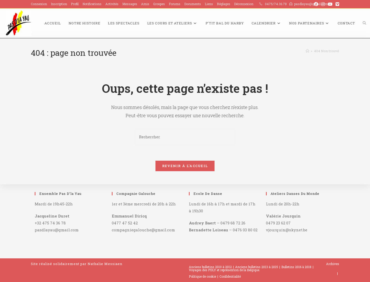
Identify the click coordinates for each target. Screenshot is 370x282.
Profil (75, 4)
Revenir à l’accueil (185, 165)
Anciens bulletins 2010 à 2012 (210, 267)
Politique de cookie (202, 276)
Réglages (223, 4)
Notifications (91, 4)
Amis (145, 4)
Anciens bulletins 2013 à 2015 (256, 267)
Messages (129, 4)
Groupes (159, 4)
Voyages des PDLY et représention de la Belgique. (224, 270)
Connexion (39, 4)
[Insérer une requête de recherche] (185, 137)
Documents (192, 4)
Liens (209, 4)
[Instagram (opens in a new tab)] (323, 4)
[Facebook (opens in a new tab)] (316, 4)
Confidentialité (230, 276)
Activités (111, 4)
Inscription (59, 4)
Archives (332, 264)
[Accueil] (307, 51)
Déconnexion (243, 4)
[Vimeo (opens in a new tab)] (336, 4)
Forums (174, 4)
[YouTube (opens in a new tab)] (330, 4)
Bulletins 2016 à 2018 (296, 267)
